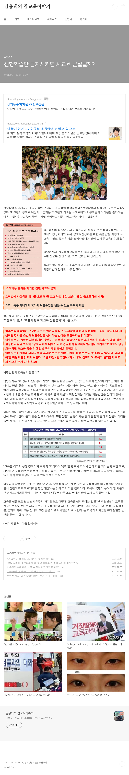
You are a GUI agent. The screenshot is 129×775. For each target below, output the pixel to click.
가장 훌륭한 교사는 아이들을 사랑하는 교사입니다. (29, 718)
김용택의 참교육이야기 (27, 6)
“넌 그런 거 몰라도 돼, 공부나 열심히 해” (28, 558)
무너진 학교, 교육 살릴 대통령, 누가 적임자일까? (32, 575)
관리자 (83, 19)
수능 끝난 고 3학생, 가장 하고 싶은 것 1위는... (31, 571)
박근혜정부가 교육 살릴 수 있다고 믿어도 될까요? (33, 567)
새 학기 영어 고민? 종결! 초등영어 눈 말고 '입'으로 (41, 128)
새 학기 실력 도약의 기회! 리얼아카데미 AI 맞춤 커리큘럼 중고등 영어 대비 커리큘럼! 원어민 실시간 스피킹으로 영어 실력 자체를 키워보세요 (53, 135)
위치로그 (52, 19)
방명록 (68, 19)
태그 (17, 19)
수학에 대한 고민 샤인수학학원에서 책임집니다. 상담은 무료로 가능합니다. (52, 108)
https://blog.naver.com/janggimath (24, 99)
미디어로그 (33, 19)
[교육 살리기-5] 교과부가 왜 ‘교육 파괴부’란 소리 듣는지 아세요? (41, 563)
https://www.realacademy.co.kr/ (23, 123)
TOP (122, 764)
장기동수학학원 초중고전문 (25, 104)
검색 (114, 6)
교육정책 (11, 552)
